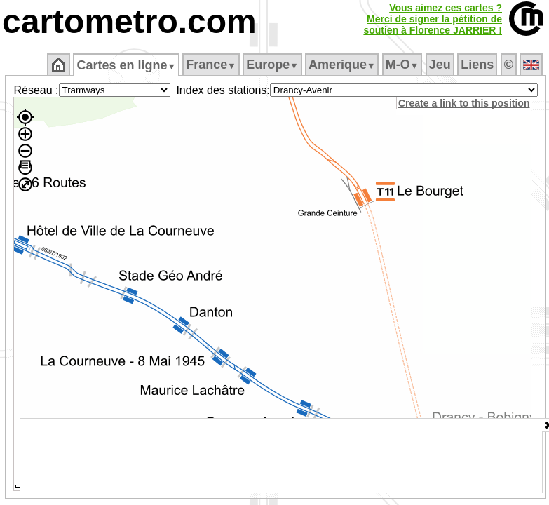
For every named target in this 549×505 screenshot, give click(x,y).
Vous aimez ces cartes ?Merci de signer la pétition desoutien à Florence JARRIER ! (432, 19)
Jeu (440, 65)
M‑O (402, 65)
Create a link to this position (463, 103)
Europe (272, 65)
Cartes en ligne (125, 65)
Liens (477, 65)
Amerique (342, 65)
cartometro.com (129, 21)
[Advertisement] (281, 455)
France (211, 65)
